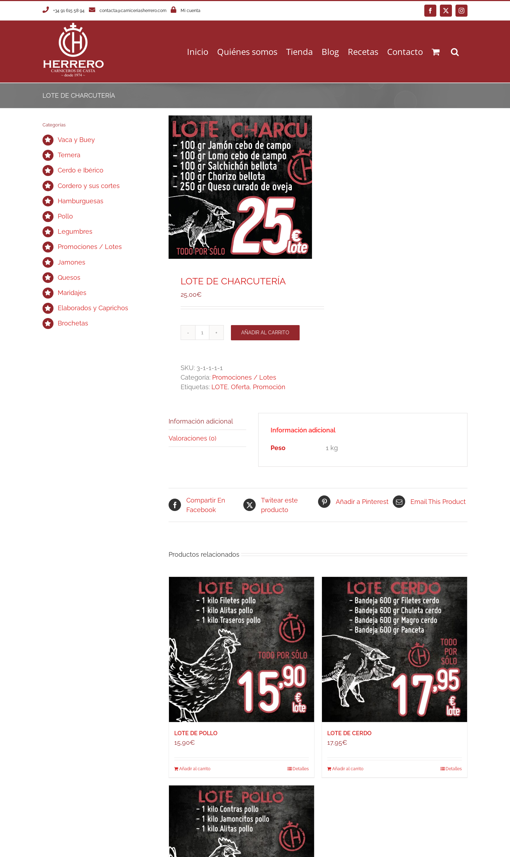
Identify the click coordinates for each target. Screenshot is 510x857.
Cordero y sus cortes (89, 185)
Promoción (269, 387)
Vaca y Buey (76, 139)
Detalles (301, 768)
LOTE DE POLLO (195, 733)
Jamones (71, 262)
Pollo (65, 216)
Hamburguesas (80, 201)
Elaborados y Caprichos (93, 308)
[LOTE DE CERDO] (394, 649)
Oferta (240, 387)
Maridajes (72, 292)
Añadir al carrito (265, 332)
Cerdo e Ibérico (80, 170)
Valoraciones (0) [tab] (192, 438)
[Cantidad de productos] (202, 332)
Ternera (69, 155)
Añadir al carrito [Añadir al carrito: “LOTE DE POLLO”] (194, 768)
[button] (455, 52)
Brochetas (73, 323)
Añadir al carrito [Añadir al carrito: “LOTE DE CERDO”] (347, 768)
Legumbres (75, 231)
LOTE (219, 387)
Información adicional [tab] (201, 421)
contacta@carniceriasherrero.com (133, 10)
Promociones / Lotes (244, 377)
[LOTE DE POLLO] (241, 649)
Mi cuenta (190, 10)
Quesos (69, 277)
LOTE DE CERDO (349, 733)
